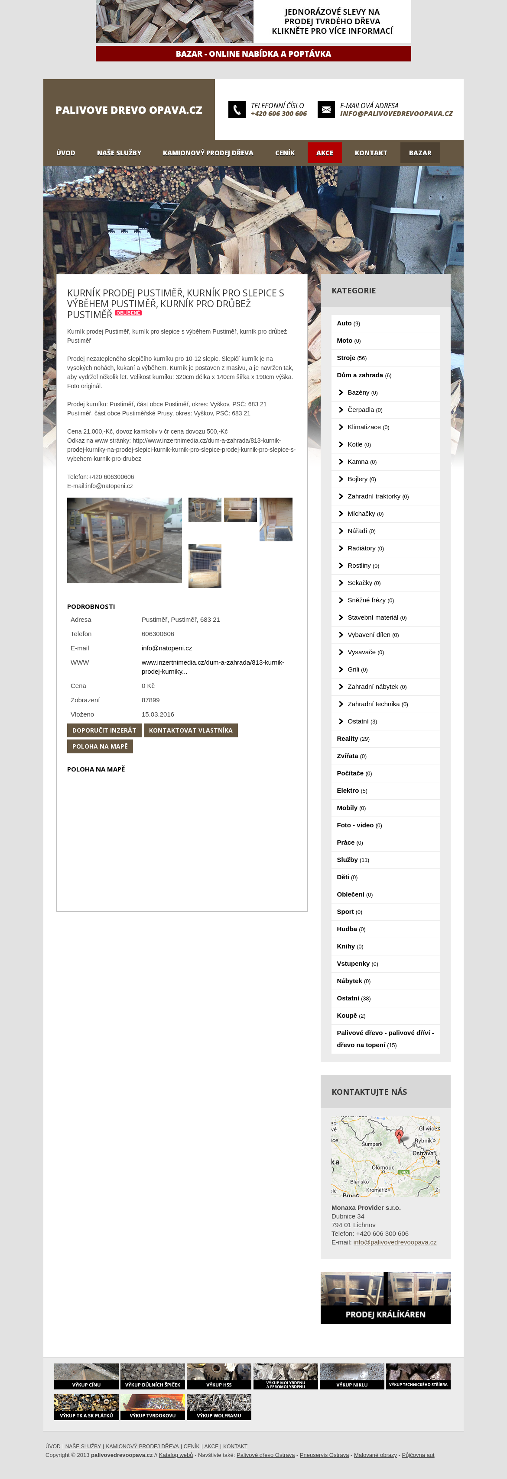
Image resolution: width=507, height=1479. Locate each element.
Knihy (350, 946)
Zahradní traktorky (378, 496)
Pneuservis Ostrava (324, 1455)
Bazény (363, 392)
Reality (353, 738)
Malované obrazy (375, 1455)
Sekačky (364, 582)
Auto (349, 323)
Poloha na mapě (100, 746)
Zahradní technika (378, 703)
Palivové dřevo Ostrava (266, 1455)
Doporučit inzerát (104, 730)
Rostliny (364, 565)
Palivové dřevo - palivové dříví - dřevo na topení (385, 1038)
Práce (350, 842)
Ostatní (362, 721)
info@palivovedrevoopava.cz (396, 113)
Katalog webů (176, 1455)
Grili (358, 669)
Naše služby (119, 152)
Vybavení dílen (373, 634)
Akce (324, 152)
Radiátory (366, 548)
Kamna (362, 461)
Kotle (359, 444)
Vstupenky (357, 963)
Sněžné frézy (371, 600)
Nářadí (362, 530)
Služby (353, 859)
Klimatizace (369, 427)
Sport (350, 911)
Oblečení (355, 894)
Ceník (285, 152)
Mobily (351, 807)
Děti (347, 877)
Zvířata (352, 755)
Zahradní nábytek (377, 686)
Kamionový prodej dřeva (208, 152)
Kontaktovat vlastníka (191, 730)
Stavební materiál (377, 617)
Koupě (351, 1015)
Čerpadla (365, 409)
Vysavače (366, 652)
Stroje (352, 357)
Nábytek (354, 980)
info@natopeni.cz (167, 648)
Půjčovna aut (418, 1455)
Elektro (352, 790)
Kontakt (371, 152)
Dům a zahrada (364, 375)
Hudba (351, 928)
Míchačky (366, 513)
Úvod (65, 152)
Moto (349, 340)
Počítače (354, 773)
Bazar (420, 152)
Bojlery (362, 478)
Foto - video (359, 825)
